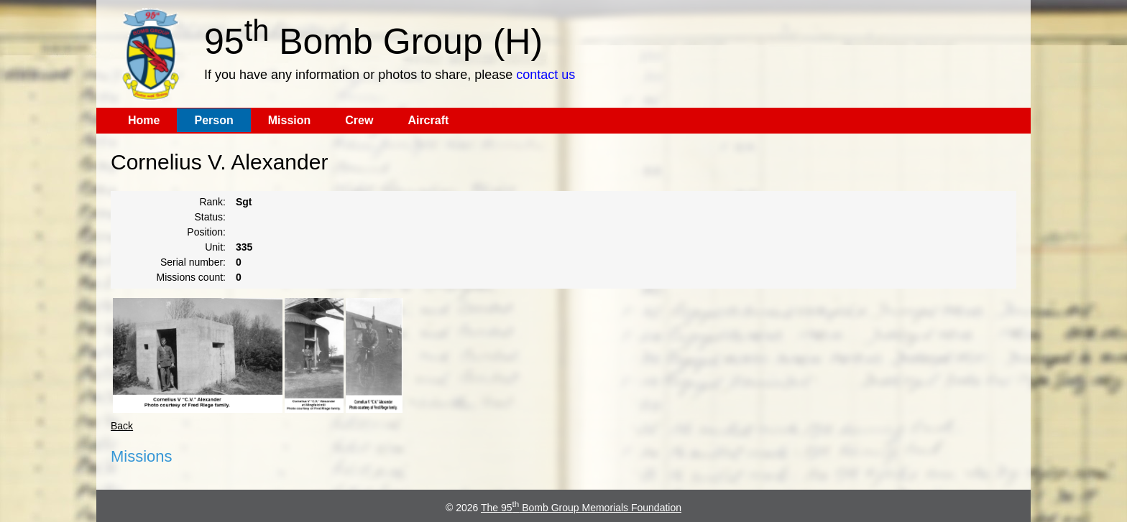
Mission (289, 120)
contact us (545, 74)
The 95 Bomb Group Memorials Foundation (581, 507)
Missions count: (191, 277)
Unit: (215, 247)
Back (122, 426)
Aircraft (428, 120)
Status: (210, 217)
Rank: (212, 202)
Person (213, 120)
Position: (206, 232)
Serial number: (193, 262)
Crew (359, 120)
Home (144, 120)
